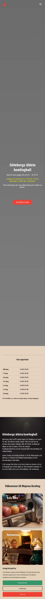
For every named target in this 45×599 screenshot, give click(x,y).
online (19, 175)
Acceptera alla (22, 583)
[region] (22, 582)
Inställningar (22, 588)
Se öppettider (22, 202)
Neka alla (22, 594)
